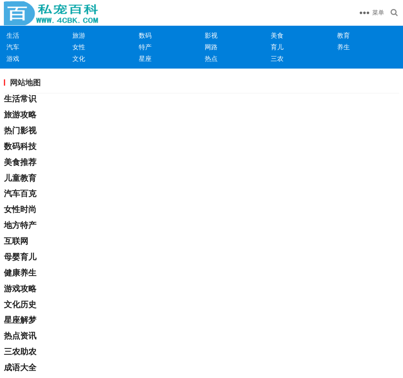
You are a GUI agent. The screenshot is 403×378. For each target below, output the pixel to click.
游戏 (12, 58)
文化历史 (20, 304)
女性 (78, 47)
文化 (78, 58)
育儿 (277, 47)
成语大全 (20, 367)
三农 (277, 58)
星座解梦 (20, 319)
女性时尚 (20, 209)
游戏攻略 (20, 288)
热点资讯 (20, 335)
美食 (277, 35)
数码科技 (20, 146)
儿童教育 (20, 178)
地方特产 (20, 225)
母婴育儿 (20, 256)
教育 (343, 35)
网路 (211, 47)
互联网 (16, 241)
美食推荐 (20, 162)
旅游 (78, 35)
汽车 (12, 47)
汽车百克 (20, 193)
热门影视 (20, 130)
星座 (145, 58)
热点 (211, 58)
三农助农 (20, 351)
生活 (12, 35)
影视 (211, 35)
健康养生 (20, 272)
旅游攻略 (20, 114)
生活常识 (20, 98)
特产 (145, 47)
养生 (343, 47)
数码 (145, 35)
